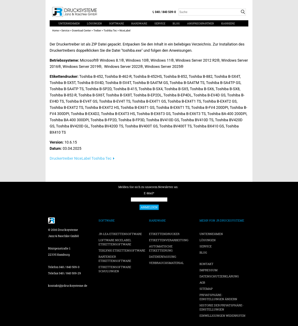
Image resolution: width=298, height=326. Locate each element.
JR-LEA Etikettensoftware (120, 234)
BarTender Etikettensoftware (115, 259)
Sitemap (206, 289)
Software (116, 23)
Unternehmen (69, 23)
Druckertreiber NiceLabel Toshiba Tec (81, 158)
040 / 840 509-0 (165, 12)
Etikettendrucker (164, 234)
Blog (176, 23)
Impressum (208, 270)
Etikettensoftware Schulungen (115, 269)
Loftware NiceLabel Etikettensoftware (115, 242)
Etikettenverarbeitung (168, 240)
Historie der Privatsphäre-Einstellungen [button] (221, 307)
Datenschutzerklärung (219, 276)
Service (159, 23)
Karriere (228, 23)
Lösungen (94, 23)
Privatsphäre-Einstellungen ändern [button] (218, 297)
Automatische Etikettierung (161, 248)
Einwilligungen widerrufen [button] (222, 316)
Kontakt (206, 264)
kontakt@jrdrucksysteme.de (67, 286)
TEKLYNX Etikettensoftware (122, 250)
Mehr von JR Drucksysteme (221, 220)
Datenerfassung (162, 257)
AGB (202, 282)
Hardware (139, 23)
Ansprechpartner (200, 23)
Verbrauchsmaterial (166, 263)
